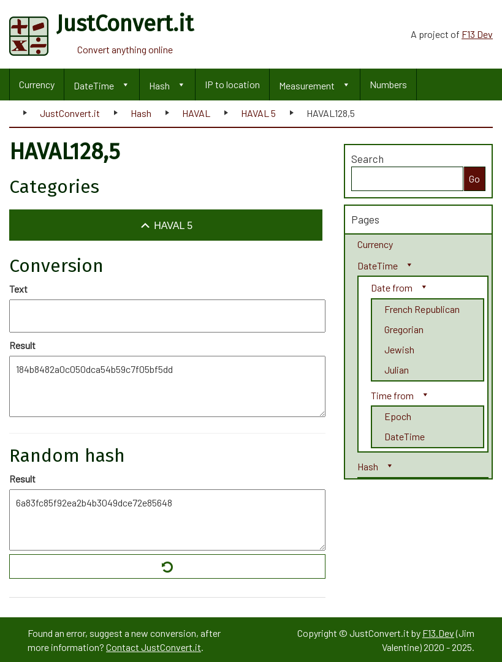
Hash (159, 85)
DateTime (94, 85)
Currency (37, 84)
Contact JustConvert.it (153, 647)
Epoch (397, 416)
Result (22, 345)
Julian (396, 369)
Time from (392, 395)
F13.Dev (438, 633)
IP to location (232, 84)
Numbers (388, 84)
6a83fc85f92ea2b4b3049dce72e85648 (167, 520)
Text (18, 289)
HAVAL (196, 113)
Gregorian (404, 329)
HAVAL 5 (258, 113)
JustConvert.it (70, 113)
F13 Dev (477, 34)
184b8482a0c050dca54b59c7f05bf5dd (167, 386)
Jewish (399, 349)
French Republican (422, 309)
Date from (392, 287)
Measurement (307, 85)
